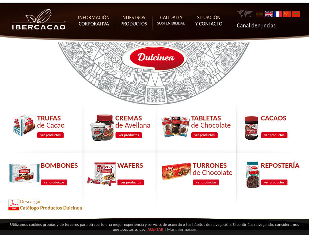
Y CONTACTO (209, 20)
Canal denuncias (256, 25)
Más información (181, 229)
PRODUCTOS (133, 20)
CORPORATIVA (94, 20)
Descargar (51, 204)
